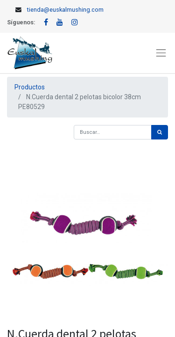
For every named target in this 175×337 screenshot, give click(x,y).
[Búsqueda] (159, 132)
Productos (29, 87)
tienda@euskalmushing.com (65, 9)
